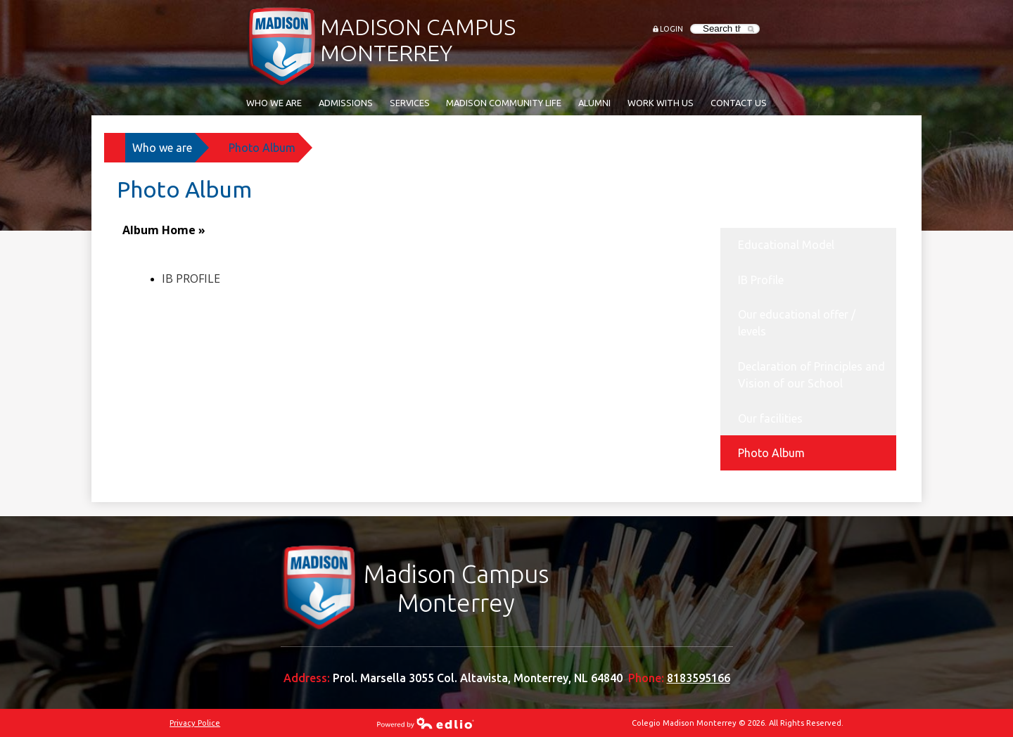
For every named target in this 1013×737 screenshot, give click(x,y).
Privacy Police (195, 723)
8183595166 (698, 678)
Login (671, 29)
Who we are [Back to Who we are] (162, 147)
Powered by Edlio (425, 723)
